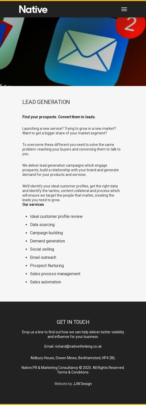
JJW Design (82, 384)
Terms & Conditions (73, 372)
